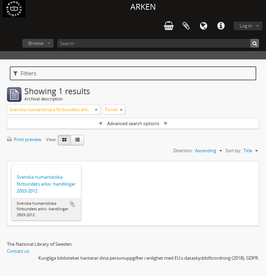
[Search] (158, 43)
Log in (246, 26)
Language (203, 26)
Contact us (18, 251)
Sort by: (233, 150)
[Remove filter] (96, 109)
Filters (25, 73)
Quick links (220, 26)
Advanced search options (133, 123)
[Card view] (64, 140)
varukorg (168, 26)
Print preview (24, 139)
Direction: (183, 150)
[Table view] (77, 140)
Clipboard (186, 26)
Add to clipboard (72, 204)
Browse (35, 43)
